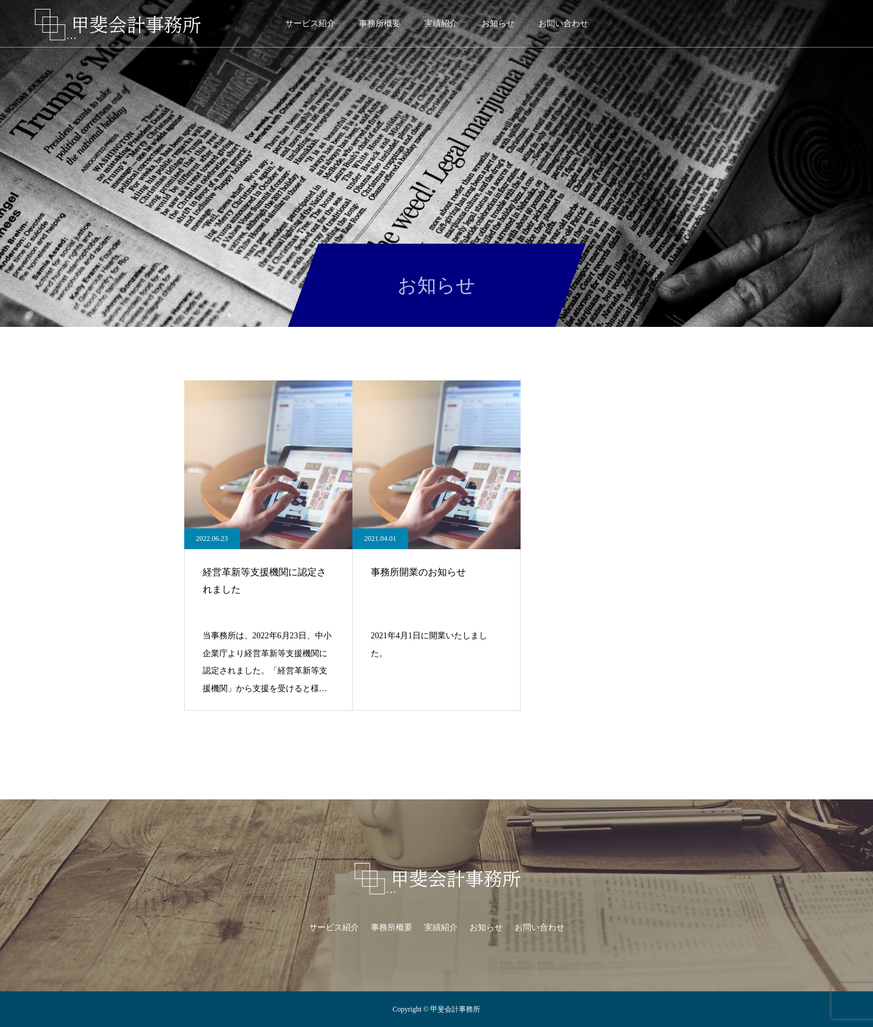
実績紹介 (441, 23)
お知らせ (498, 23)
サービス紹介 (310, 23)
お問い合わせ (563, 23)
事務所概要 (380, 23)
